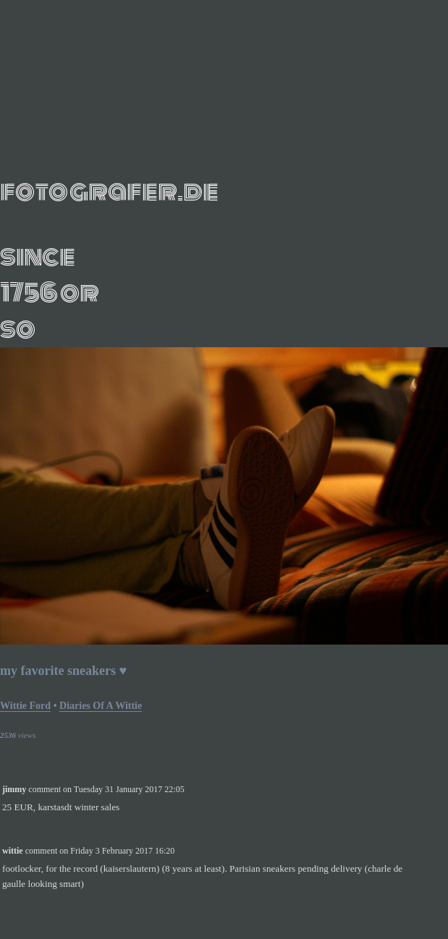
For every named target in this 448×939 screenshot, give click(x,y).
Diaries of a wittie (100, 705)
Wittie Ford (25, 705)
